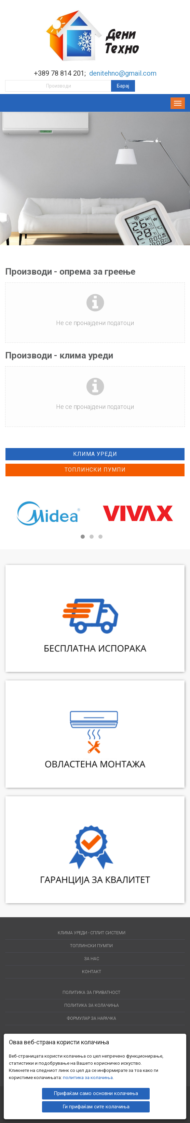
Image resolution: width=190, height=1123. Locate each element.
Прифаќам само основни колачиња (96, 1093)
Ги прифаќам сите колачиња (96, 1106)
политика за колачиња (88, 1077)
